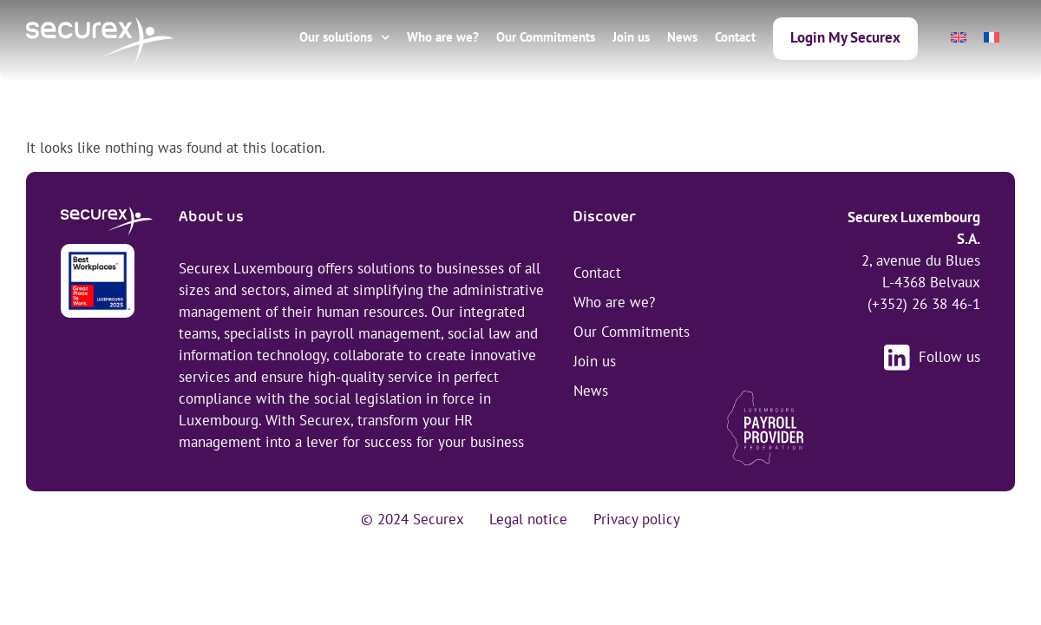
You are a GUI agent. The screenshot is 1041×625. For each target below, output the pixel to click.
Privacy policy (636, 519)
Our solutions (344, 37)
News (682, 37)
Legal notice (528, 519)
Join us (631, 37)
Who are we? (443, 37)
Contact (735, 37)
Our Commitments (545, 37)
